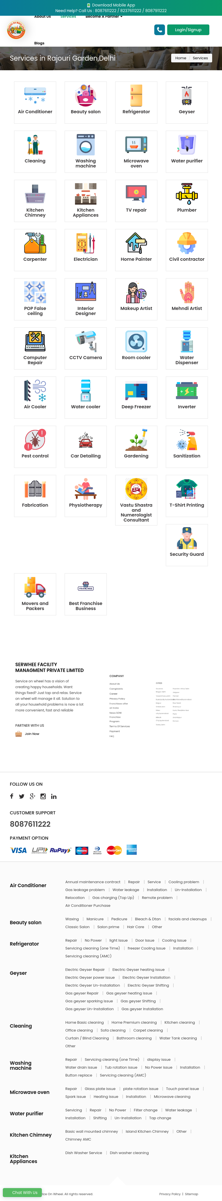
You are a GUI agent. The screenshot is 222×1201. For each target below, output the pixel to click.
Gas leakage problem (85, 889)
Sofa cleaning (114, 1030)
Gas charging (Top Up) (113, 897)
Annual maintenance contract (93, 882)
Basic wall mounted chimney (92, 1131)
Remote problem (158, 897)
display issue (159, 1059)
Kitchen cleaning (180, 1022)
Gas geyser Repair (82, 993)
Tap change (160, 1118)
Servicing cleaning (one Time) (93, 948)
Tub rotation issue (121, 1067)
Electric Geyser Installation (147, 977)
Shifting (100, 1118)
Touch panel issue (183, 1088)
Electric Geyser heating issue (139, 969)
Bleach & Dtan (148, 919)
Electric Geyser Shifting (149, 985)
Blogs (39, 43)
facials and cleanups (188, 919)
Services (68, 16)
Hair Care (136, 927)
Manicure (96, 919)
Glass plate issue (101, 1088)
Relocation (75, 897)
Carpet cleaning (148, 1030)
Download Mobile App (111, 5)
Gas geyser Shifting (139, 1001)
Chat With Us (22, 1192)
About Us (42, 16)
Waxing (72, 919)
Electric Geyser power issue (90, 977)
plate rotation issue (141, 1088)
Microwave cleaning (172, 1096)
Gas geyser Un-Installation (90, 1009)
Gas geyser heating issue (129, 993)
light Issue (119, 940)
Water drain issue (81, 1067)
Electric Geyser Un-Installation (93, 985)
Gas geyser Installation (142, 1009)
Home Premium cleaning (135, 1022)
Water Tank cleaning (178, 1038)
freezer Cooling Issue (147, 948)
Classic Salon (78, 927)
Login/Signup (188, 30)
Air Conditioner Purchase (87, 905)
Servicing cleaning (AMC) (88, 956)
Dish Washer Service (84, 1152)
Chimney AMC (78, 1139)
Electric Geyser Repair (85, 969)
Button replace (79, 1075)
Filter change (146, 1110)
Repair (134, 882)
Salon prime (108, 927)
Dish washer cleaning (129, 1152)
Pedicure (119, 919)
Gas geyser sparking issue (89, 1001)
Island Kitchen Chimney (147, 1131)
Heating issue (106, 1096)
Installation (157, 889)
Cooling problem (184, 882)
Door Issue (145, 940)
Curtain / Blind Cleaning (87, 1038)
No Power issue (159, 1067)
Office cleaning (79, 1030)
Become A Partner (104, 16)
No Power (94, 940)
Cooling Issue (174, 940)
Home (180, 58)
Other (157, 927)
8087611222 (30, 824)
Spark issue (76, 1096)
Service (155, 882)
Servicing (74, 1110)
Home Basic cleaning (85, 1022)
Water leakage (126, 889)
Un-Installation (189, 889)
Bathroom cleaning (135, 1038)
